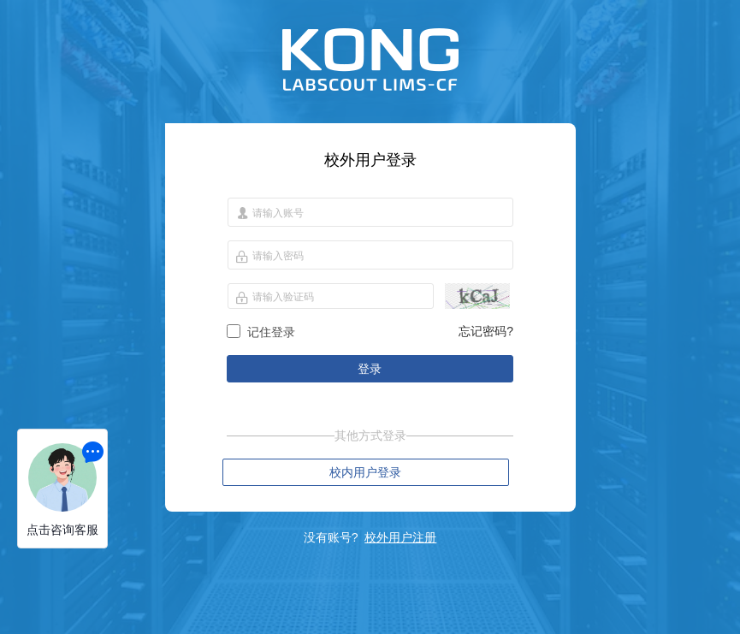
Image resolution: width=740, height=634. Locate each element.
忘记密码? (486, 331)
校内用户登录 (365, 472)
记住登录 (271, 332)
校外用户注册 (400, 537)
